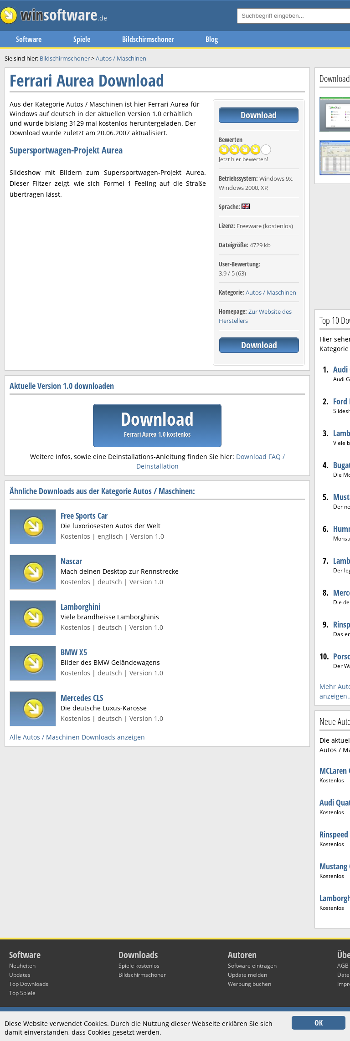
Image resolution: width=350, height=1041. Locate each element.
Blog (212, 39)
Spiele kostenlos (139, 966)
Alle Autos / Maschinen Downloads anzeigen (77, 737)
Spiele (81, 39)
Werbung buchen (249, 984)
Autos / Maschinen (271, 292)
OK (318, 1023)
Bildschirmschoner (148, 39)
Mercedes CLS (82, 697)
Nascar (71, 561)
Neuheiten (22, 966)
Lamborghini (80, 606)
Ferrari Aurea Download (87, 80)
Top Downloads (28, 984)
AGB (343, 966)
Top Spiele (22, 993)
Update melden (247, 975)
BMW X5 (74, 652)
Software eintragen (252, 966)
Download (259, 115)
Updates (20, 975)
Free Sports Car (84, 515)
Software (28, 39)
